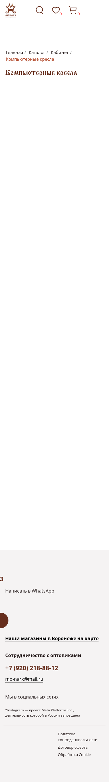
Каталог (37, 52)
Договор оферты (73, 747)
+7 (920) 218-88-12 (31, 667)
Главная (14, 52)
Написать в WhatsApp (29, 590)
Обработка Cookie (74, 754)
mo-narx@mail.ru (24, 678)
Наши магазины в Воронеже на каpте (52, 638)
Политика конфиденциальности (77, 736)
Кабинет (60, 52)
